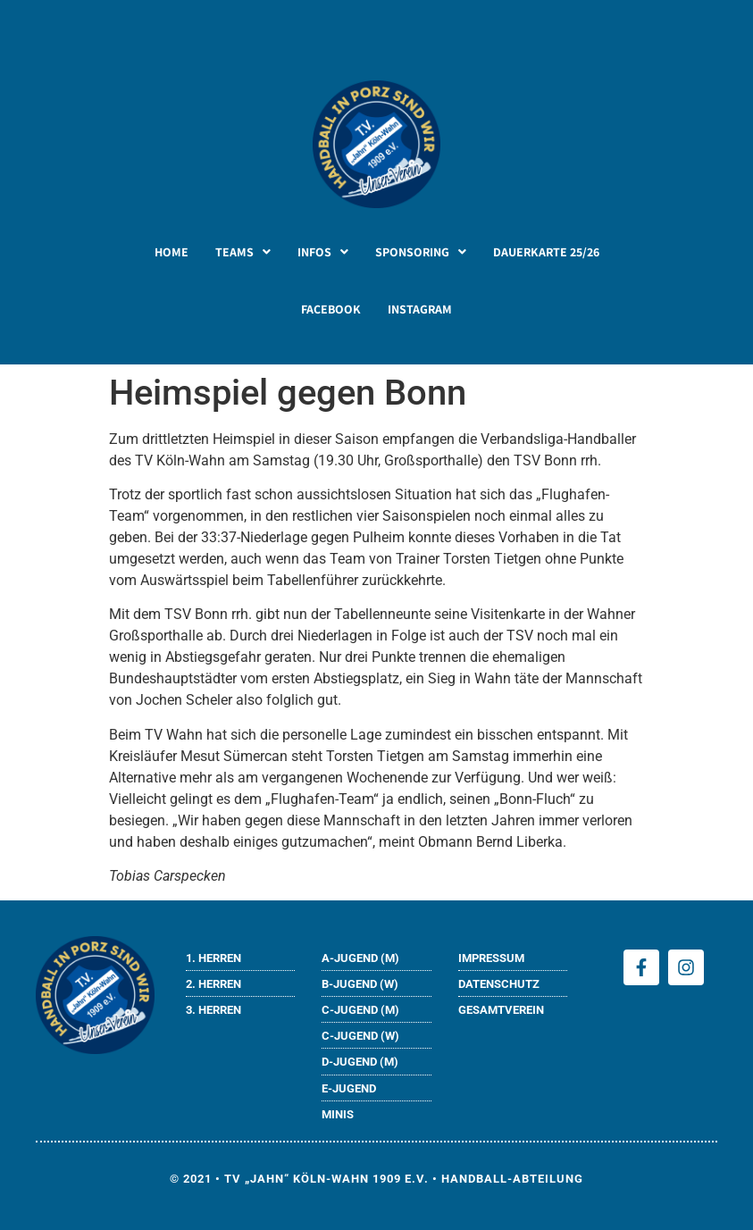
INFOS (322, 252)
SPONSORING (420, 252)
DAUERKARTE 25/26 (546, 252)
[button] (243, 252)
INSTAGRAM (420, 309)
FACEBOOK (331, 309)
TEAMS (243, 252)
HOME (171, 252)
